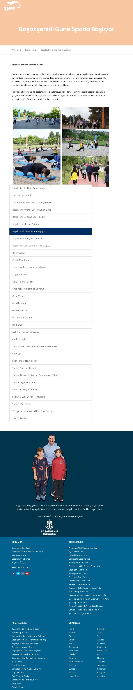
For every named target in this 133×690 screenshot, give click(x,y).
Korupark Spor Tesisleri (79, 505)
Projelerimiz (30, 50)
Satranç (72, 556)
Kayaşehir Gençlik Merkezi (80, 498)
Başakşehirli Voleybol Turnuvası (110, 156)
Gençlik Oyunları (109, 247)
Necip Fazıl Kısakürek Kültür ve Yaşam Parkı (87, 509)
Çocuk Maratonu (109, 186)
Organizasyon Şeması (21, 473)
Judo (99, 570)
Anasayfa (16, 50)
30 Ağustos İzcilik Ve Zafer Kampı (109, 69)
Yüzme (100, 549)
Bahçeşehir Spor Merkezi (79, 473)
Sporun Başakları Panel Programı (109, 376)
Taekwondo (74, 563)
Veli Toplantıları (108, 406)
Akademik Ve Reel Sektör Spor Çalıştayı (110, 93)
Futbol (71, 545)
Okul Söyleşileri (108, 284)
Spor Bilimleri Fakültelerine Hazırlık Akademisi (110, 295)
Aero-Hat (101, 592)
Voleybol (72, 549)
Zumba (72, 585)
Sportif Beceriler (76, 578)
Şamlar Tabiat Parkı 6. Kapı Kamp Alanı (85, 523)
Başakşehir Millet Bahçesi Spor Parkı (84, 480)
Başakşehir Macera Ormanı (110, 134)
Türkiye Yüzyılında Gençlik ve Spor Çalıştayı (110, 396)
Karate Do (73, 574)
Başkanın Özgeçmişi (20, 476)
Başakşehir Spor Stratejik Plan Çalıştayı (109, 168)
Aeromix (101, 578)
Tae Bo (72, 589)
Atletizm (100, 556)
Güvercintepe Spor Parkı (79, 494)
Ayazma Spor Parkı (77, 465)
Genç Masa (107, 233)
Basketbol (101, 545)
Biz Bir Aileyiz (108, 179)
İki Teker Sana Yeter (108, 257)
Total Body (73, 567)
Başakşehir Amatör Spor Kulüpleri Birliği (110, 107)
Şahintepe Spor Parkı (78, 516)
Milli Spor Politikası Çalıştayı (110, 275)
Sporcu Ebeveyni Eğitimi (109, 325)
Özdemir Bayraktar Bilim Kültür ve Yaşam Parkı (89, 513)
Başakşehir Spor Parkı (78, 483)
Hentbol (100, 574)
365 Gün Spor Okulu (108, 80)
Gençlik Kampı (108, 240)
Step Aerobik (102, 581)
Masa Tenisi (102, 567)
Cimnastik (101, 560)
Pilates (71, 560)
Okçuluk (72, 570)
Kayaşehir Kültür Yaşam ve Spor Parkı (85, 502)
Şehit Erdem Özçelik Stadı (80, 527)
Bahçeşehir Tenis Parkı (78, 487)
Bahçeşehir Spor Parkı (78, 476)
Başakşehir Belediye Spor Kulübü (108, 121)
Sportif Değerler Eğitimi (109, 354)
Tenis (99, 552)
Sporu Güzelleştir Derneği (109, 365)
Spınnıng (72, 581)
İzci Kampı (106, 265)
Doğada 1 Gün (108, 204)
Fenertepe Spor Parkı (78, 491)
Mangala (101, 589)
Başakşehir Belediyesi (21, 462)
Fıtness (72, 552)
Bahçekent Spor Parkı (78, 469)
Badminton (102, 563)
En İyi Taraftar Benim (108, 213)
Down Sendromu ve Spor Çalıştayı (109, 195)
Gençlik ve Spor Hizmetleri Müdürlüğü (28, 465)
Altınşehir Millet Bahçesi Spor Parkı (83, 462)
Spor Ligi (105, 305)
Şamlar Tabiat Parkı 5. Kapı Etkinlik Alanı (86, 520)
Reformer (101, 585)
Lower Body (74, 592)
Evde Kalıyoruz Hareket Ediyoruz (109, 224)
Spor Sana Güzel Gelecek (109, 314)
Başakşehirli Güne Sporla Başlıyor (110, 145)
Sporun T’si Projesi (110, 385)
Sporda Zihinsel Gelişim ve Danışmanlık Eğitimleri (109, 340)
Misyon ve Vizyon (19, 469)
